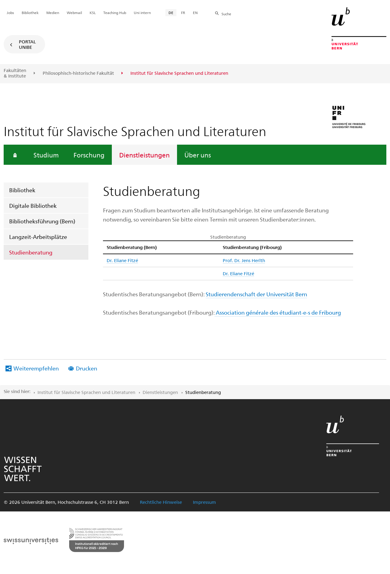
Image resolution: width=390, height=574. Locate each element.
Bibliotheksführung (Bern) (42, 221)
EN (195, 12)
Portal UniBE (27, 44)
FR (183, 12)
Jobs (10, 12)
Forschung (89, 154)
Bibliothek (22, 190)
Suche (226, 13)
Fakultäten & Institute (15, 73)
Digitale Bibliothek (33, 205)
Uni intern (142, 12)
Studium (46, 154)
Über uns (197, 154)
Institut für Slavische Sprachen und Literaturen (86, 392)
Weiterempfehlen (36, 368)
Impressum (204, 502)
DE (170, 12)
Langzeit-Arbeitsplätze (38, 236)
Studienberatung (30, 252)
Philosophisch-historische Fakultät (78, 73)
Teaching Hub (114, 12)
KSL (93, 12)
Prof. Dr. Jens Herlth (244, 260)
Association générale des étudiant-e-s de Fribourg (277, 312)
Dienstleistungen (144, 154)
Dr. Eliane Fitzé (122, 260)
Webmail (74, 12)
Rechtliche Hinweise (161, 502)
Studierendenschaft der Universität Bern (256, 294)
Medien (52, 12)
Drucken (86, 368)
